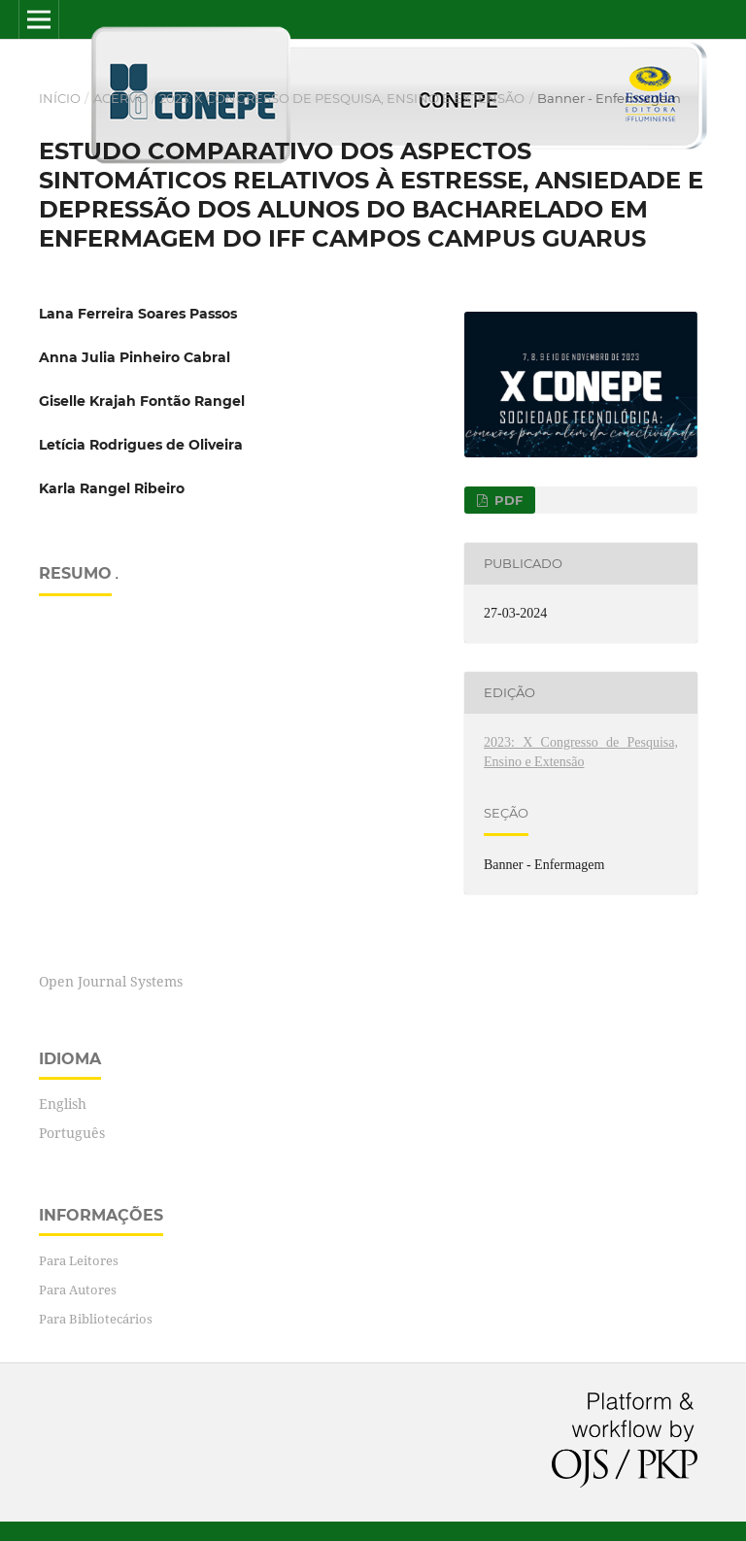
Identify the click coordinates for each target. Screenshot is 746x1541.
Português (72, 1132)
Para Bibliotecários (96, 1318)
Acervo (120, 98)
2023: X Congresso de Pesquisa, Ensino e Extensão (342, 98)
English (62, 1103)
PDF (507, 500)
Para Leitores (79, 1260)
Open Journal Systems (111, 981)
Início (60, 98)
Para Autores (78, 1289)
